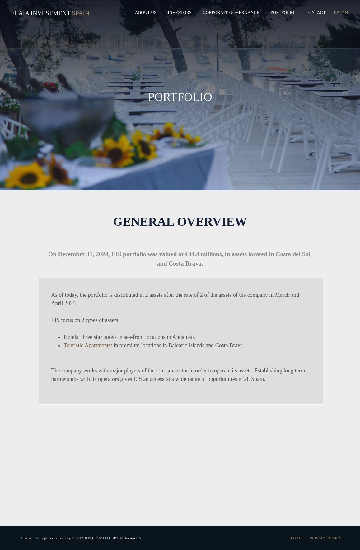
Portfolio (282, 12)
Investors (180, 12)
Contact (315, 12)
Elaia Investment (41, 13)
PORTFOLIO (180, 96)
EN (345, 13)
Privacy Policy (325, 538)
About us (146, 12)
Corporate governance (231, 12)
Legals (294, 538)
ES (336, 13)
